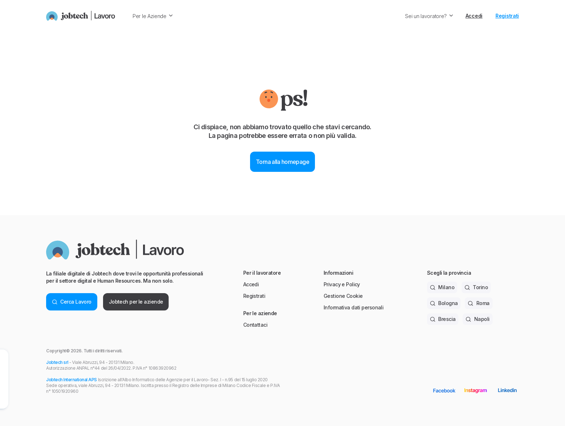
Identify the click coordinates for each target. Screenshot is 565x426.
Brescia (443, 319)
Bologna (444, 303)
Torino (476, 287)
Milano (442, 287)
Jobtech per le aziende (136, 302)
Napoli (477, 319)
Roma (478, 303)
